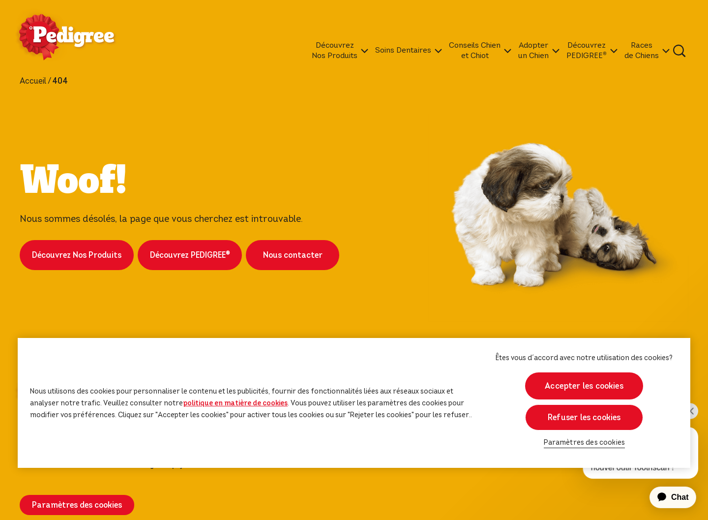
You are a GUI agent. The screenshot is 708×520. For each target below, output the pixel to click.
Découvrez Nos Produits (76, 255)
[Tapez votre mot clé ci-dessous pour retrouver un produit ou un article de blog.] (679, 50)
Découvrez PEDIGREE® (190, 255)
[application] (667, 497)
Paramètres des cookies (77, 505)
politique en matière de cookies (235, 403)
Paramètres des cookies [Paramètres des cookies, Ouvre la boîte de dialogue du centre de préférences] (584, 442)
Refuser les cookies (584, 417)
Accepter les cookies (584, 386)
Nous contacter (293, 255)
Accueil (33, 81)
